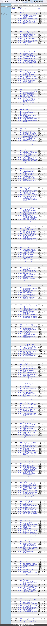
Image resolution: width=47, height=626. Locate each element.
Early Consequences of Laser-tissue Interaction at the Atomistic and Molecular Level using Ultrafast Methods (30, 54)
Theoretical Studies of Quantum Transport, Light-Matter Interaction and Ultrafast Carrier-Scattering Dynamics (30, 441)
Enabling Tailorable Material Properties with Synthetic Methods (30, 163)
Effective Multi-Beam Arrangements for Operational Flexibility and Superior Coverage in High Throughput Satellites (30, 495)
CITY (39, 8)
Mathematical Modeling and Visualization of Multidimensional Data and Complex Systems (30, 72)
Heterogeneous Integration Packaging (30, 430)
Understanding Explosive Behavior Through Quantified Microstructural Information (29, 578)
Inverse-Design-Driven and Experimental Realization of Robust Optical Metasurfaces (29, 155)
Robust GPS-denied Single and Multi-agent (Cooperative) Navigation (29, 617)
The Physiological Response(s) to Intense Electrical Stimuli (29, 45)
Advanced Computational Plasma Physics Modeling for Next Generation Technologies (30, 27)
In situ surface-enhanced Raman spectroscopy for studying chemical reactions (29, 171)
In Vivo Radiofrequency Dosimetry (29, 58)
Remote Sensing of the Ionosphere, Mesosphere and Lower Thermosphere (30, 564)
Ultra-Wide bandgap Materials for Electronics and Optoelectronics (29, 143)
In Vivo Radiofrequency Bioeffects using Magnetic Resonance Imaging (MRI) (30, 61)
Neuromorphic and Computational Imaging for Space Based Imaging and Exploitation (30, 533)
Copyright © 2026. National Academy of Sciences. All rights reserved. (23, 624)
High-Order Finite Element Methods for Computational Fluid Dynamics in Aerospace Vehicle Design (30, 285)
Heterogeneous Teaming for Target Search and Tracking (29, 619)
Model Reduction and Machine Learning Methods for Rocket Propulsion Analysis (30, 340)
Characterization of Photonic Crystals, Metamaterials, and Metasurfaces (29, 595)
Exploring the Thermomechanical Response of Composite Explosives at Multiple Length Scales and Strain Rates (30, 585)
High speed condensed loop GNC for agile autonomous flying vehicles (29, 608)
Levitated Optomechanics (27, 561)
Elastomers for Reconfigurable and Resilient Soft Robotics (29, 184)
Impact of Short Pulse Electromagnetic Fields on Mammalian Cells (30, 46)
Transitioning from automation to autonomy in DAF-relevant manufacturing (28, 236)
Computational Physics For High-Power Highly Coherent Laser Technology (30, 21)
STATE (45, 8)
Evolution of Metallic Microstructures (29, 201)
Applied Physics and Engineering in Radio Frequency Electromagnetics (29, 63)
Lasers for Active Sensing (27, 416)
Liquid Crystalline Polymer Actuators (29, 140)
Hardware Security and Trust (28, 95)
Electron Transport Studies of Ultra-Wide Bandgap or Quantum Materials (29, 133)
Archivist (24, 567)
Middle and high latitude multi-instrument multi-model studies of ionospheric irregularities (29, 559)
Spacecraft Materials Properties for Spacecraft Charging (29, 451)
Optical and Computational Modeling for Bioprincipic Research (30, 606)
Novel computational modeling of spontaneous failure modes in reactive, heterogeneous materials (30, 347)
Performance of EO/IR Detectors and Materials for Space (29, 523)
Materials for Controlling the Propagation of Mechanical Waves (29, 177)
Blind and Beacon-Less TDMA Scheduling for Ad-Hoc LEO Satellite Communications (29, 461)
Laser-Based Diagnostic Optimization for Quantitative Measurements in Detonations (29, 265)
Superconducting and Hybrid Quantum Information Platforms (30, 97)
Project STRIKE (25, 113)
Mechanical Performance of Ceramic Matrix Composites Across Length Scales (29, 229)
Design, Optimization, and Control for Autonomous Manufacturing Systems (29, 232)
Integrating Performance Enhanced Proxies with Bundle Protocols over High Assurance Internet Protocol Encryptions (30, 480)
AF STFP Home (4, 14)
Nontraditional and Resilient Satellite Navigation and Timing (29, 504)
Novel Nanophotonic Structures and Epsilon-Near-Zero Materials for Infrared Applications (30, 424)
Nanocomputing (25, 114)
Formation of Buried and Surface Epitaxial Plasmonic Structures (29, 131)
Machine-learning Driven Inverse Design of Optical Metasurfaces (30, 153)
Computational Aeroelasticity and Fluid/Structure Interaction (29, 279)
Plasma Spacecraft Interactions (28, 438)
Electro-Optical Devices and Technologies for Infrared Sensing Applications (29, 393)
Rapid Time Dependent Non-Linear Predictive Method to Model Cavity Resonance (29, 295)
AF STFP (20, 9)
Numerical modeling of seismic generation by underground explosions (30, 554)
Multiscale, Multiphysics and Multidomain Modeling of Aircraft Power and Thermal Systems (30, 309)
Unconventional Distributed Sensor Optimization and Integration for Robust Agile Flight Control (30, 599)
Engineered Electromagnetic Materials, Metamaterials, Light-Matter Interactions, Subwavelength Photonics (30, 612)
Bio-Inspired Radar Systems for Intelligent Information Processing (29, 361)
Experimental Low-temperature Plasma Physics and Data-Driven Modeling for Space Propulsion (30, 344)
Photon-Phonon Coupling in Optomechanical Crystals (28, 602)
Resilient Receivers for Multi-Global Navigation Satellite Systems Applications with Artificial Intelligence (29, 443)
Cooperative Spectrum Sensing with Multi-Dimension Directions (29, 471)
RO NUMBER (13, 8)
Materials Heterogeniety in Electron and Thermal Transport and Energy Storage (30, 125)
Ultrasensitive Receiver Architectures (29, 372)
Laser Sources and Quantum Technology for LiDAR (28, 610)
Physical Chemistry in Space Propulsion (30, 349)
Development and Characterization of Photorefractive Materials (29, 139)
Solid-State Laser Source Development (30, 355)
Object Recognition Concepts (28, 366)
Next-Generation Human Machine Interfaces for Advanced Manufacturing (30, 234)
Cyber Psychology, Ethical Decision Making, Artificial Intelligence (29, 105)
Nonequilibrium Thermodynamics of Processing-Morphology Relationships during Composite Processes (30, 226)
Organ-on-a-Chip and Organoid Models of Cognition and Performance (30, 41)
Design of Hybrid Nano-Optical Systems (30, 603)
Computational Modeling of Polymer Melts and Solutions (29, 181)
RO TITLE (24, 8)
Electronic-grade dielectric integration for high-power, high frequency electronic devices (29, 419)
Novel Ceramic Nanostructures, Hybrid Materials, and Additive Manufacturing (30, 191)
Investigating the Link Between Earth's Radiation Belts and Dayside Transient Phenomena (30, 514)
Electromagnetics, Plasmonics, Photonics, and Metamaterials (28, 576)
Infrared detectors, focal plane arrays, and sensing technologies (29, 536)
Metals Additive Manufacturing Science (30, 194)
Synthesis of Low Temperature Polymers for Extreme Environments (29, 183)
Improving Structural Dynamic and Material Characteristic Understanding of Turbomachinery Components (29, 250)
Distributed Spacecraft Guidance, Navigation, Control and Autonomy (29, 508)
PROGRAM (20, 8)
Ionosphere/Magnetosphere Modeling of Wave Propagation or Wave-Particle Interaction (30, 453)
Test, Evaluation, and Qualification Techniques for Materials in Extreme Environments (29, 268)
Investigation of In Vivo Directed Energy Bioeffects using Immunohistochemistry (30, 68)
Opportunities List (4, 6)
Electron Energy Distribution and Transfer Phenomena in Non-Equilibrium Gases (28, 312)
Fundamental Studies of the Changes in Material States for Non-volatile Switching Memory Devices (30, 188)
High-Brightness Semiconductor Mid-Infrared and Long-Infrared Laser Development (29, 10)
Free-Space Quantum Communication (30, 18)
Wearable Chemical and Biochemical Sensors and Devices (29, 85)
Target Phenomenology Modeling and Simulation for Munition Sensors (29, 597)
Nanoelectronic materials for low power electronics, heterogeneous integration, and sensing (30, 160)
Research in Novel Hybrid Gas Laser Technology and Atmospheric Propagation (29, 16)
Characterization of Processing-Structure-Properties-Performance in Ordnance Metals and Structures (29, 588)
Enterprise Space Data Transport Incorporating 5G (29, 502)
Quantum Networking (26, 122)
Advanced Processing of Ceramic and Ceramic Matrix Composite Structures (29, 220)
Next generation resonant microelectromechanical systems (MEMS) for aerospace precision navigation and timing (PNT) (29, 436)
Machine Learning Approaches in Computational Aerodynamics (29, 298)
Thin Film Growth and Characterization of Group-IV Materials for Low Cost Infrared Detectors (30, 421)
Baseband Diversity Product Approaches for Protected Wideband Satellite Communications (29, 473)
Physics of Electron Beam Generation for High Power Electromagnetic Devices (29, 29)
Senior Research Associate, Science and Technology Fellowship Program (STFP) (29, 621)
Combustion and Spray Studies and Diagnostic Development (29, 239)
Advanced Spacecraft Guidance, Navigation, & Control (28, 449)
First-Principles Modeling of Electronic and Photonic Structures (29, 399)
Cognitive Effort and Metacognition (29, 36)
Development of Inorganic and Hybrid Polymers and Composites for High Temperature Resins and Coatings (29, 206)
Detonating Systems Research (28, 574)
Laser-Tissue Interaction (27, 42)
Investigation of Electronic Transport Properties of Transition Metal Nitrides (29, 404)
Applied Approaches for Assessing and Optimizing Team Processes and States (30, 70)
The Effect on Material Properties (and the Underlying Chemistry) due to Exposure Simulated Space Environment (30, 549)
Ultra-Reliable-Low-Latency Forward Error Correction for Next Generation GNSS (29, 446)
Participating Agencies (5, 3)
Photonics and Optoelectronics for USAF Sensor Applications (29, 377)
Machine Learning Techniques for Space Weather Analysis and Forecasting (29, 517)
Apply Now (3, 12)
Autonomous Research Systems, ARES (30, 166)
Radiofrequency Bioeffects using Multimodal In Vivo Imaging (28, 65)
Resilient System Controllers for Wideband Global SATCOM (28, 466)
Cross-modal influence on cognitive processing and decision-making (29, 81)
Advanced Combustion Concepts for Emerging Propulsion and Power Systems (29, 243)
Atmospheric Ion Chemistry (28, 520)
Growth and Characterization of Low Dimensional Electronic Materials (29, 398)
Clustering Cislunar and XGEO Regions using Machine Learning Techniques (30, 512)
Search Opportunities (4, 7)
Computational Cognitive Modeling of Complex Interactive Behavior (29, 35)
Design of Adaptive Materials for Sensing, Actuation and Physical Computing (28, 174)
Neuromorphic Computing (27, 111)
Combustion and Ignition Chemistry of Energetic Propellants (29, 337)
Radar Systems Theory (27, 357)
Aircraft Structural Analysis (27, 292)
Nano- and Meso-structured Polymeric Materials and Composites (30, 124)
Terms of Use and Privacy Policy (23, 625)
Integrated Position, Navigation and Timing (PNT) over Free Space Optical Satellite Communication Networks (30, 468)
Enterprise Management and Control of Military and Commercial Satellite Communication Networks (30, 498)
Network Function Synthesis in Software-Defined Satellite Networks (29, 500)
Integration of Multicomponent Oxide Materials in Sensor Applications (29, 363)
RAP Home (3, 13)
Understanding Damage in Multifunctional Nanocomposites (28, 193)
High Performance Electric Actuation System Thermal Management (29, 303)
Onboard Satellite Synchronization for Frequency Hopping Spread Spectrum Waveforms (30, 488)
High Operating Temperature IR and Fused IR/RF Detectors (29, 410)
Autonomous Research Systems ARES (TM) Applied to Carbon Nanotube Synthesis (30, 165)
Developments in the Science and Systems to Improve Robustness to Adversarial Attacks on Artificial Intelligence (29, 100)
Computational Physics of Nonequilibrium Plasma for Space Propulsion (29, 334)
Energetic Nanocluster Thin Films (29, 569)
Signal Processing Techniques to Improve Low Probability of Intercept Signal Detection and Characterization (30, 103)
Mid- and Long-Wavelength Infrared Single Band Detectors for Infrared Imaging (29, 414)
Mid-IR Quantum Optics (27, 390)
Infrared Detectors (26, 405)
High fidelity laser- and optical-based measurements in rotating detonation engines (29, 271)
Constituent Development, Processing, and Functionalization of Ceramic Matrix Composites (30, 204)
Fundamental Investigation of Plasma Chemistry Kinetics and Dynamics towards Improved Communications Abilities (29, 545)
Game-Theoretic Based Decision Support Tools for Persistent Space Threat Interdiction (29, 459)
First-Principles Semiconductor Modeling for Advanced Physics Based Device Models (30, 402)
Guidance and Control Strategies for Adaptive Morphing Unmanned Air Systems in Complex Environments (29, 615)
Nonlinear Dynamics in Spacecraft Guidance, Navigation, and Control (29, 476)
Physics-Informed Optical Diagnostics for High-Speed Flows (29, 354)
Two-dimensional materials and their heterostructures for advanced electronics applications (29, 213)
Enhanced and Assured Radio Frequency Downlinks (28, 477)
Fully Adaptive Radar (26, 386)
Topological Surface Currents (28, 407)
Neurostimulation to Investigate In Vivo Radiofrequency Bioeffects (30, 66)
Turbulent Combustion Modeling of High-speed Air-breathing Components (30, 325)
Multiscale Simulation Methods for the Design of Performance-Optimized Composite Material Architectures (29, 224)
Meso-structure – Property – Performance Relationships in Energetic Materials (30, 572)
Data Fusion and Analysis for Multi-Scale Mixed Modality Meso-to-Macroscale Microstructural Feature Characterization (29, 210)
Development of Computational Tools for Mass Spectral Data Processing (30, 92)
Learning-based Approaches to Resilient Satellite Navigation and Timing (30, 493)
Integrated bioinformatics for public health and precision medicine (29, 94)
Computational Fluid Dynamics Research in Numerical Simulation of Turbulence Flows (29, 281)
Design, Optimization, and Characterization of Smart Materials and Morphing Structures (30, 288)
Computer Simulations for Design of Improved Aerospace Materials (29, 158)
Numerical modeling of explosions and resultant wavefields (30, 525)
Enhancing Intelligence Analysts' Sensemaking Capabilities (28, 75)
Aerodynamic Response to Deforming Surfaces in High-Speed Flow (29, 352)
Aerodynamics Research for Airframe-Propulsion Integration (29, 291)
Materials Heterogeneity (27, 128)
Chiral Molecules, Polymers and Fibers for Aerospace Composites (30, 222)
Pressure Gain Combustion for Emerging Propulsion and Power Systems (28, 245)
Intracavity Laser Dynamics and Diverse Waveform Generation (30, 375)
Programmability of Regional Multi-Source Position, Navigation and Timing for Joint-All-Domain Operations (30, 456)
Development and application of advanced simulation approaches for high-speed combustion (29, 329)
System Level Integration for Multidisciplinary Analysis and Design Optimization (29, 274)
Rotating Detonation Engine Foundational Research (28, 260)
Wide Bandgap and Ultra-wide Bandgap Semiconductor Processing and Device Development (30, 317)
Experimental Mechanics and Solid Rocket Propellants (29, 332)
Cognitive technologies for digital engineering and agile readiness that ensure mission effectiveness (29, 32)
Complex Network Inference (28, 117)
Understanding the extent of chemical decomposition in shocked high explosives (29, 591)
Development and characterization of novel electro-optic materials (29, 151)
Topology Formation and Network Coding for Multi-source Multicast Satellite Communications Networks (29, 483)
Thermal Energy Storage (27, 301)
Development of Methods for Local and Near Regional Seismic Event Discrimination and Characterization (30, 539)
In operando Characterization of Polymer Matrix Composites (28, 186)
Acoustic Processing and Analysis (29, 112)
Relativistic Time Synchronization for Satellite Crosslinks (29, 486)
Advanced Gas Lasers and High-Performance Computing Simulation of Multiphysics (30, 13)
